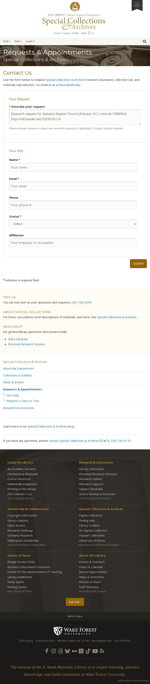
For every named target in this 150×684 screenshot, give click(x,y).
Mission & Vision (90, 582)
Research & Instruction (18, 408)
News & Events (13, 382)
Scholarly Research (20, 535)
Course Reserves (19, 479)
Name (14, 160)
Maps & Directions (91, 577)
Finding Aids (87, 520)
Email (14, 179)
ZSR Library (75, 7)
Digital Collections (91, 515)
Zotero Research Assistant (97, 494)
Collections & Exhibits (17, 375)
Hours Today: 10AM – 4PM (70, 33)
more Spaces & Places (19, 591)
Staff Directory (89, 587)
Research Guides (90, 479)
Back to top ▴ (75, 616)
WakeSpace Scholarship (23, 540)
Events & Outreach (92, 562)
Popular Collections (92, 535)
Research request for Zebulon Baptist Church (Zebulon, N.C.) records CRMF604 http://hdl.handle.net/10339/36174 (75, 117)
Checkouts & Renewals (22, 474)
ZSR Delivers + (19, 494)
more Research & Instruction (95, 498)
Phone (13, 197)
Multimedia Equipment (22, 484)
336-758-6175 (121, 441)
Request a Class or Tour (23, 401)
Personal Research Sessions (98, 474)
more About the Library (92, 591)
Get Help (13, 395)
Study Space (15, 582)
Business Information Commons (28, 567)
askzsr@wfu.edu (101, 640)
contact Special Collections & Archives (74, 441)
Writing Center (17, 587)
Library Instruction (91, 469)
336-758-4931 (122, 640)
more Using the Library (20, 498)
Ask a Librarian (18, 339)
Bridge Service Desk (21, 562)
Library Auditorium (19, 577)
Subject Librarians (91, 489)
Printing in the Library (21, 489)
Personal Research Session (26, 344)
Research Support (91, 484)
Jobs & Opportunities (93, 572)
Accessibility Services (21, 469)
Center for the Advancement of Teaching (34, 572)
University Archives (92, 540)
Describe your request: (27, 106)
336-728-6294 (81, 302)
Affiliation (16, 235)
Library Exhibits (89, 525)
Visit (16, 41)
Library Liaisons (17, 520)
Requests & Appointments (22, 389)
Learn (29, 41)
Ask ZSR (74, 602)
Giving (137, 4)
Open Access (16, 525)
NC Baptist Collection (93, 530)
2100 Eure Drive (45, 640)
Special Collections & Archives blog (51, 426)
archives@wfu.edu (68, 85)
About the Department (18, 368)
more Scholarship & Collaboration (26, 544)
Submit (138, 263)
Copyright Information (22, 515)
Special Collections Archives (75, 21)
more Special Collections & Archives (99, 544)
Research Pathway (20, 530)
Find (5, 41)
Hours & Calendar (91, 567)
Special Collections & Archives (66, 80)
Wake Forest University (75, 631)
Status (15, 216)
